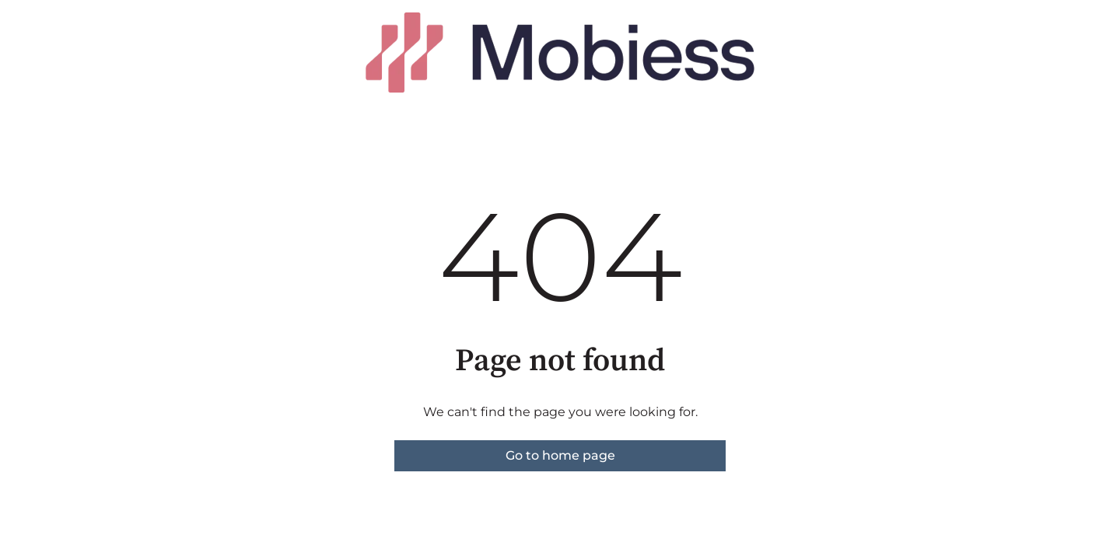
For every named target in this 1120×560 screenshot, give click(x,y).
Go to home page (560, 455)
